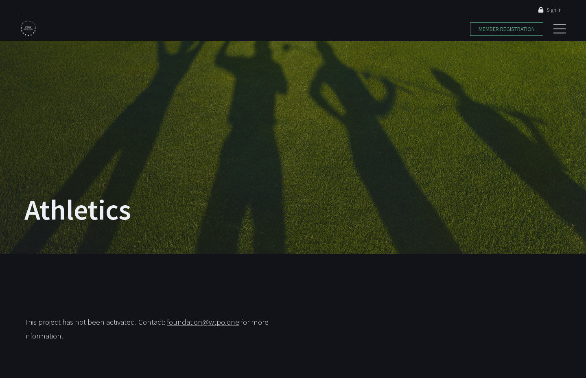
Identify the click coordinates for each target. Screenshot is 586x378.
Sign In (550, 9)
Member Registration (507, 29)
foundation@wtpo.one (203, 322)
